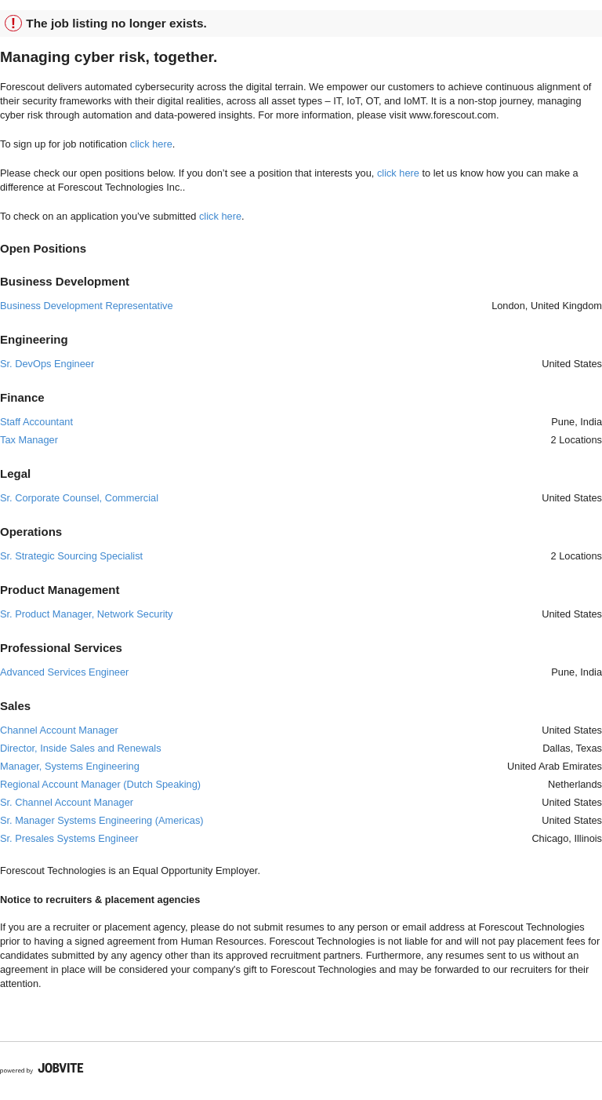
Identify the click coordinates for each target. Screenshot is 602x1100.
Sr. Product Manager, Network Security (86, 614)
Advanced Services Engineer (64, 672)
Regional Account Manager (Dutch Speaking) (100, 784)
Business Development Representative (86, 305)
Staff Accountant (36, 422)
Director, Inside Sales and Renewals (80, 748)
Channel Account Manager (59, 730)
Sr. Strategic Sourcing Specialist (71, 556)
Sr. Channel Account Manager (66, 802)
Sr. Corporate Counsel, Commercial (79, 498)
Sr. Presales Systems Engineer (69, 838)
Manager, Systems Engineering (70, 766)
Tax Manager (29, 440)
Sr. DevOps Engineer (47, 364)
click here (151, 144)
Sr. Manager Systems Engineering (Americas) (102, 820)
